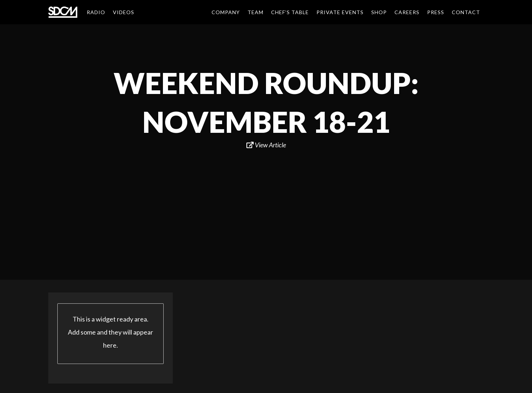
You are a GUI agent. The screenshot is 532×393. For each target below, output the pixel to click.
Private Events (340, 12)
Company (226, 12)
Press (435, 12)
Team (255, 12)
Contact (466, 12)
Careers (407, 12)
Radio (96, 12)
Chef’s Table (290, 12)
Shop (379, 12)
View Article (266, 145)
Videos (123, 12)
